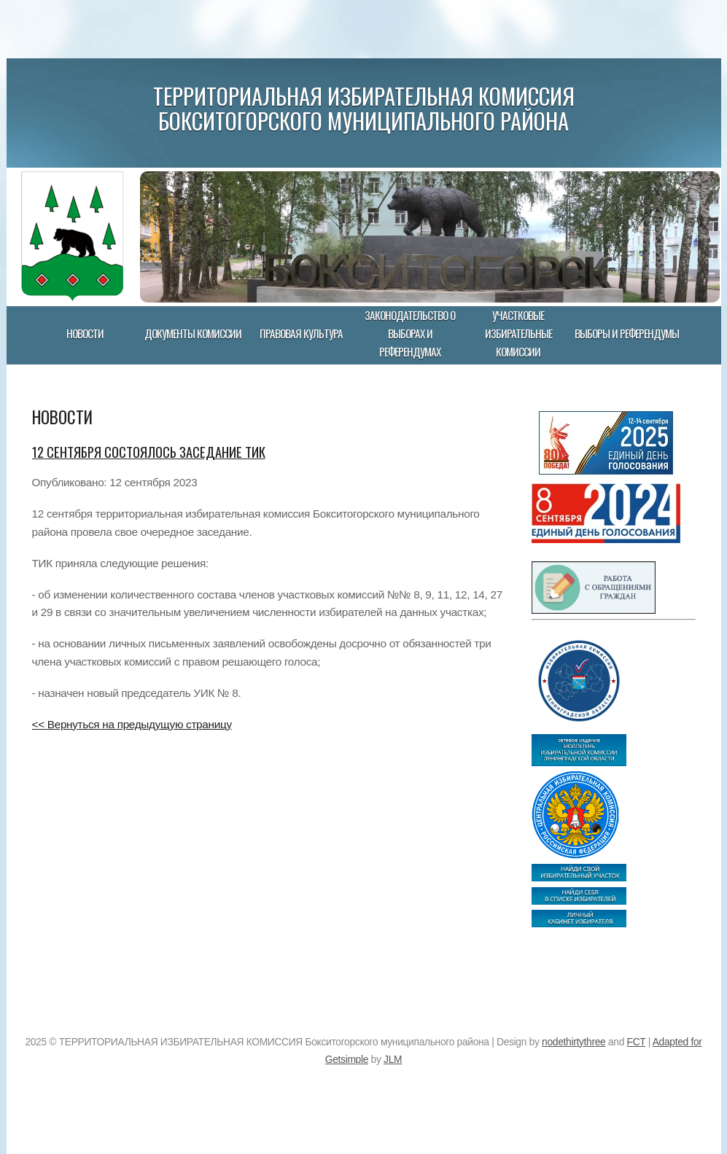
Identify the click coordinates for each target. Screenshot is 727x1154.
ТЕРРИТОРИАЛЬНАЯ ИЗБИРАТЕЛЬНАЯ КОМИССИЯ (364, 95)
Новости (85, 333)
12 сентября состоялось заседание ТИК (148, 451)
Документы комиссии (192, 333)
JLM (393, 1059)
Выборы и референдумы (627, 333)
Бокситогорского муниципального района (363, 120)
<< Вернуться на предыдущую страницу (132, 724)
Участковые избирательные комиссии (518, 333)
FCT (636, 1042)
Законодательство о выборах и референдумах (410, 333)
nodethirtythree (573, 1042)
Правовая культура (301, 333)
